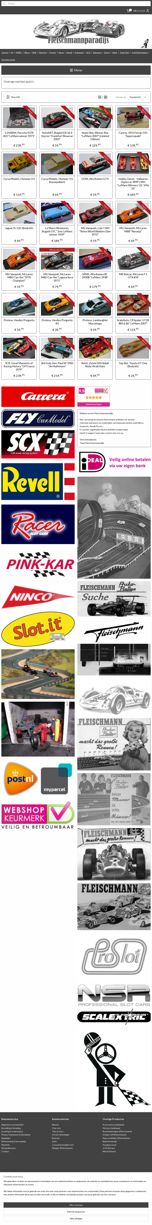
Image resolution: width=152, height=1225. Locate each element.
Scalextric (79, 52)
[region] (56, 1213)
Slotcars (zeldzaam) (111, 1128)
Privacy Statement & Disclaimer (16, 1134)
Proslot (52, 52)
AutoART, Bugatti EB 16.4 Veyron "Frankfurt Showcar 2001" (57, 136)
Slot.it (107, 52)
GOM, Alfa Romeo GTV (95, 178)
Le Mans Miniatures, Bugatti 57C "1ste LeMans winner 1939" (57, 231)
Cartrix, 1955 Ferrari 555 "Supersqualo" (133, 134)
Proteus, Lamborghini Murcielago (95, 322)
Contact (5, 1151)
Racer (61, 52)
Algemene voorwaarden (12, 1124)
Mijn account (141, 11)
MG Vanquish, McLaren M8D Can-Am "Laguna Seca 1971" (57, 277)
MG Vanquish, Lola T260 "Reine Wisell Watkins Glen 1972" (95, 231)
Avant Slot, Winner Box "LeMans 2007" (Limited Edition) (95, 136)
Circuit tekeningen (60, 1134)
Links (54, 1141)
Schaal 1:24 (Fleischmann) (114, 1134)
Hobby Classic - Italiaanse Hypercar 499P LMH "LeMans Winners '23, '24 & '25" (133, 183)
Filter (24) (13, 97)
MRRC (19, 52)
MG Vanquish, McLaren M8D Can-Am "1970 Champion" (19, 277)
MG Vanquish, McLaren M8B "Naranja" (133, 230)
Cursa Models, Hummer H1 (19, 178)
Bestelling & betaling (11, 1128)
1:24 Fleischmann (140, 52)
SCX (88, 52)
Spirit (114, 52)
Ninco (27, 52)
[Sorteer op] (137, 97)
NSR (34, 52)
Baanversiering (110, 1141)
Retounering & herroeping (13, 1141)
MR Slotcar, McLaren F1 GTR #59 (133, 275)
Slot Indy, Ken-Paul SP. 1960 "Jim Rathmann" (57, 364)
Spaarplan (5, 1138)
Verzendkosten (8, 1148)
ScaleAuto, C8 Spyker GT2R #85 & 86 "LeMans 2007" (133, 322)
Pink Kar (43, 52)
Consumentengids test (63, 1145)
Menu (76, 70)
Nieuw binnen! (109, 1151)
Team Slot (124, 52)
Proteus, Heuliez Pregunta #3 (57, 322)
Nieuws (55, 1124)
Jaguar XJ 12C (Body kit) (19, 228)
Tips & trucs (57, 1131)
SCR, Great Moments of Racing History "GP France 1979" (19, 366)
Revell (69, 52)
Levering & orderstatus (12, 1131)
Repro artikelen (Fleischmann (116, 1138)
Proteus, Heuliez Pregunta (19, 320)
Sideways (97, 52)
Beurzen (56, 1138)
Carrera (4, 52)
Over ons (56, 1128)
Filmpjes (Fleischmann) (62, 1148)
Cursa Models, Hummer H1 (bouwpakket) (57, 180)
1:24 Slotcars (109, 1148)
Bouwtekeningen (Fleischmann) (117, 1131)
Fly (12, 52)
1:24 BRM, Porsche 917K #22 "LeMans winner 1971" (19, 134)
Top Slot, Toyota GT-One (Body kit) (133, 364)
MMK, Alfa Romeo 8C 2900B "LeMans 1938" (95, 275)
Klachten (5, 1145)
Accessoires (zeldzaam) (113, 1124)
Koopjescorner (8, 59)
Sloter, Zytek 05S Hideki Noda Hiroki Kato (95, 364)
